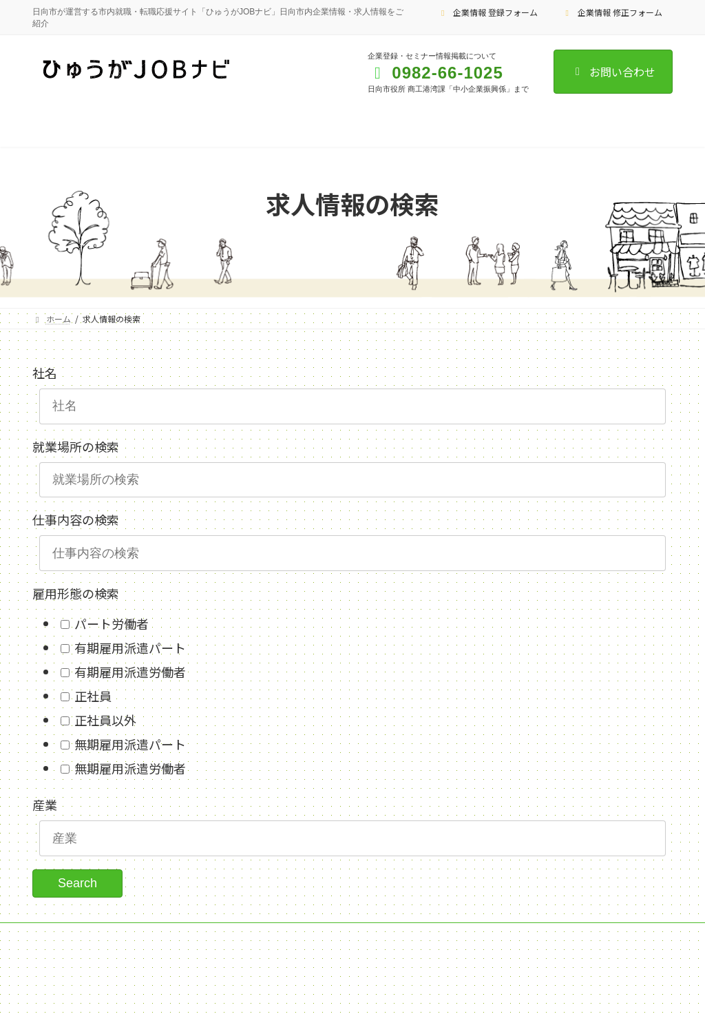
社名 (44, 373)
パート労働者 (110, 623)
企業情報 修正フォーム (612, 12)
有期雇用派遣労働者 (129, 672)
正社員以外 (104, 720)
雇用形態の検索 (75, 593)
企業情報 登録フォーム (488, 12)
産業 (44, 805)
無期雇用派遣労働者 (129, 768)
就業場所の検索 (75, 446)
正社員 (92, 696)
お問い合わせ (613, 71)
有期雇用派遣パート (129, 647)
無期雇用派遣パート (129, 744)
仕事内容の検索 (75, 519)
